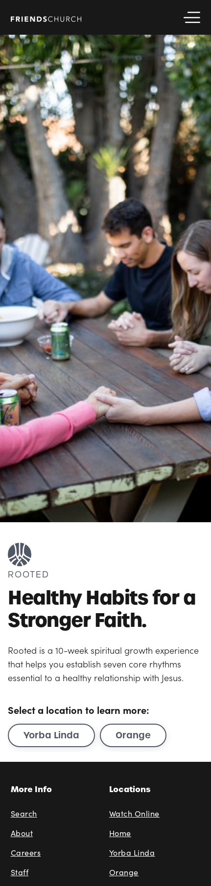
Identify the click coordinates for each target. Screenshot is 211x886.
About (22, 833)
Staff (20, 872)
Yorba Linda (51, 735)
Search (24, 813)
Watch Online (134, 813)
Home (120, 833)
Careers (26, 852)
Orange (133, 735)
